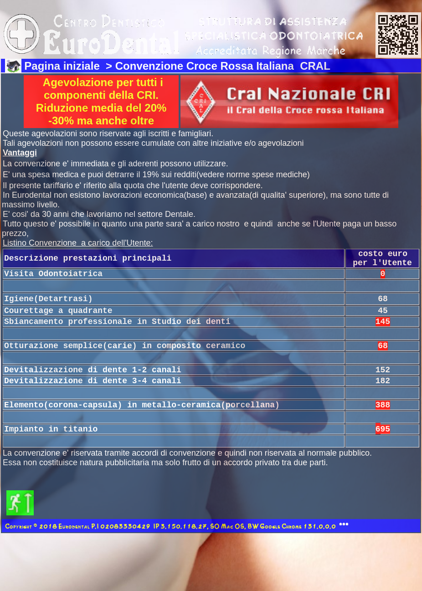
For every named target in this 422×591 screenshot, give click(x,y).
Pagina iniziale (63, 66)
